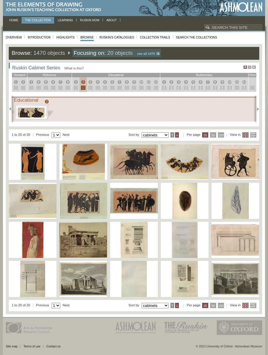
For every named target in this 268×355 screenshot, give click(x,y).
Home (13, 20)
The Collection (38, 20)
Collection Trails (155, 37)
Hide (254, 67)
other (252, 75)
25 (205, 135)
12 (156, 82)
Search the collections (196, 37)
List (253, 135)
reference (49, 75)
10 (141, 82)
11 (148, 82)
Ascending (172, 135)
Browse (87, 37)
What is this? (74, 68)
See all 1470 (146, 53)
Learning (65, 20)
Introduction (39, 37)
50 (213, 135)
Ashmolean (241, 7)
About (111, 20)
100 (220, 135)
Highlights (65, 37)
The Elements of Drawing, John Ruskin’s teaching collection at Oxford (55, 7)
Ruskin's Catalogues (117, 37)
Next (256, 109)
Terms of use (31, 346)
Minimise (249, 67)
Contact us (53, 346)
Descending (177, 135)
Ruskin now (90, 20)
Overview (14, 37)
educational (116, 75)
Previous (12, 109)
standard (20, 75)
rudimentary (204, 75)
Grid (245, 135)
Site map (11, 346)
